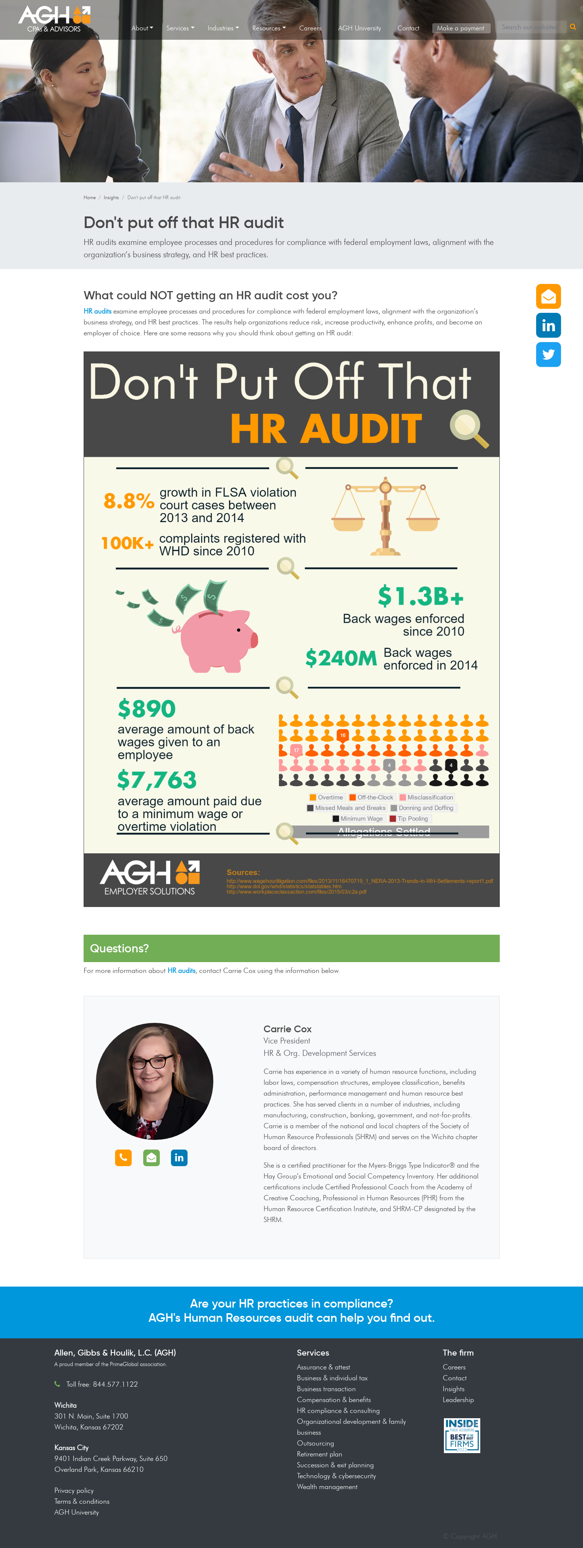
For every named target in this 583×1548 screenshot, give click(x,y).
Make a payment (460, 28)
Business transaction (326, 1388)
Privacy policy (74, 1490)
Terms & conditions (81, 1501)
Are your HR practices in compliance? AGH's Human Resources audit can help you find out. (291, 1310)
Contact (408, 28)
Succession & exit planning (335, 1464)
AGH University (359, 28)
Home (90, 197)
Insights (111, 197)
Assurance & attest (323, 1366)
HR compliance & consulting (338, 1410)
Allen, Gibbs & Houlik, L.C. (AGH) (115, 1353)
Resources (266, 28)
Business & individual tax (332, 1377)
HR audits (97, 310)
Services (177, 28)
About (140, 28)
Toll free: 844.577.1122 (102, 1384)
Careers (310, 28)
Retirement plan (319, 1453)
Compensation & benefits (334, 1399)
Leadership (458, 1399)
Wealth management (327, 1486)
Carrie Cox (288, 1028)
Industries (221, 28)
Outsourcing (315, 1442)
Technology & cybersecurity (336, 1475)
